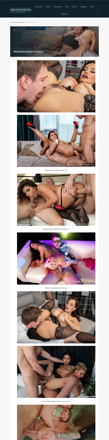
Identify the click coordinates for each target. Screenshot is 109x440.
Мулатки (64, 14)
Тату (66, 7)
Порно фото (58, 7)
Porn (91, 7)
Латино (74, 7)
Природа (83, 7)
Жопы (48, 7)
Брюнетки (39, 7)
